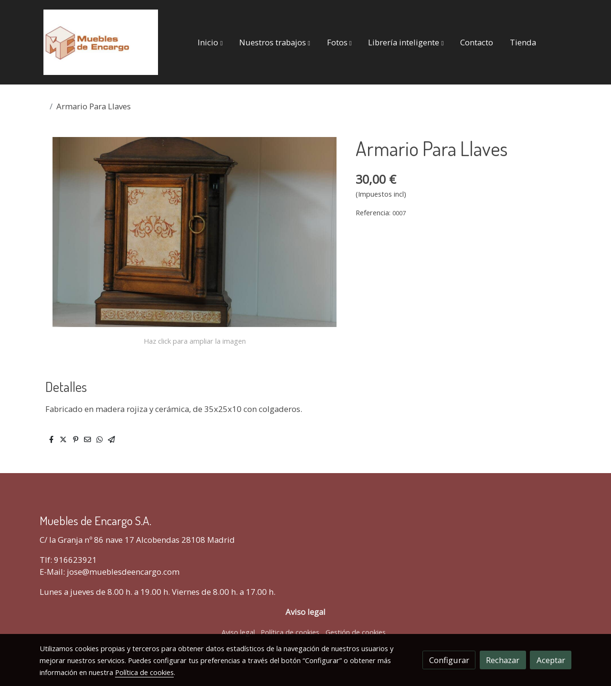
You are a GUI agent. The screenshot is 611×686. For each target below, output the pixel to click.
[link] (100, 42)
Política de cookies (290, 632)
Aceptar (551, 659)
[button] (210, 42)
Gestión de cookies (356, 632)
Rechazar (502, 659)
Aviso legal (238, 632)
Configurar (449, 659)
